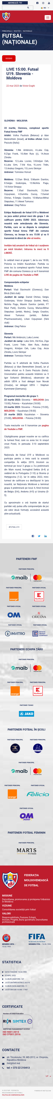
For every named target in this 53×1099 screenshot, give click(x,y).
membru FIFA (34, 944)
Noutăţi (17, 31)
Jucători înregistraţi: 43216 (18, 983)
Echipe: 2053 (11, 976)
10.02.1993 (6, 947)
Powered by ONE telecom (42, 1091)
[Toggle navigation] (48, 17)
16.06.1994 (46, 944)
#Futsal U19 (14, 527)
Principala (7, 31)
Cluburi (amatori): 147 (15, 979)
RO (43, 8)
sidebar (9, 58)
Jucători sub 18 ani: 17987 (17, 990)
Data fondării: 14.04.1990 (16, 972)
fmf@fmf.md (13, 1063)
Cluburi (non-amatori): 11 (16, 986)
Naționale (27, 31)
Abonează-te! (15, 3)
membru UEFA (8, 944)
